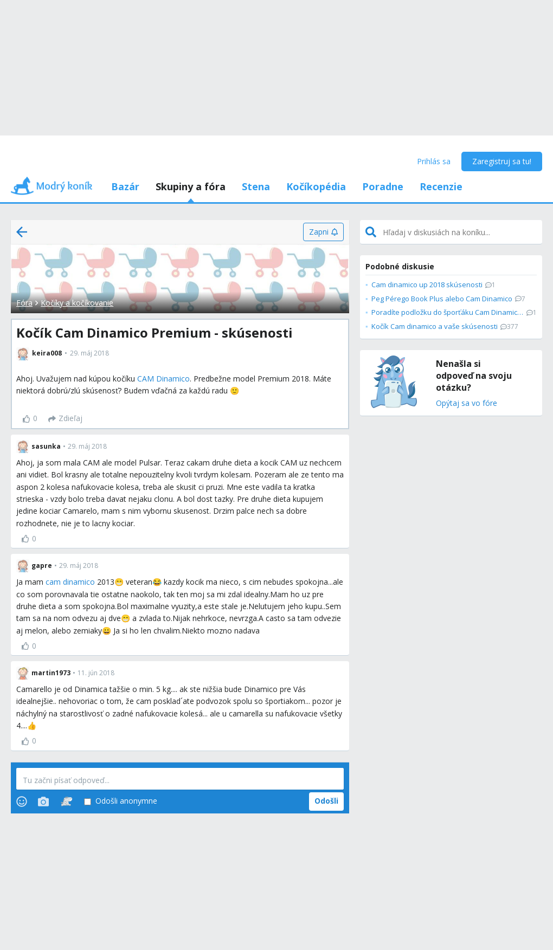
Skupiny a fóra (191, 186)
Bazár (125, 186)
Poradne (382, 186)
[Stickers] (66, 801)
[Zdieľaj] (65, 419)
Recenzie (441, 186)
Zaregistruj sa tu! (501, 161)
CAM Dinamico (163, 378)
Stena (256, 186)
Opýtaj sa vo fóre (466, 403)
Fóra (24, 303)
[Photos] (43, 801)
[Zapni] (323, 232)
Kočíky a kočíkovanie (77, 303)
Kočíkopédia (316, 186)
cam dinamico (70, 582)
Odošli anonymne (120, 801)
